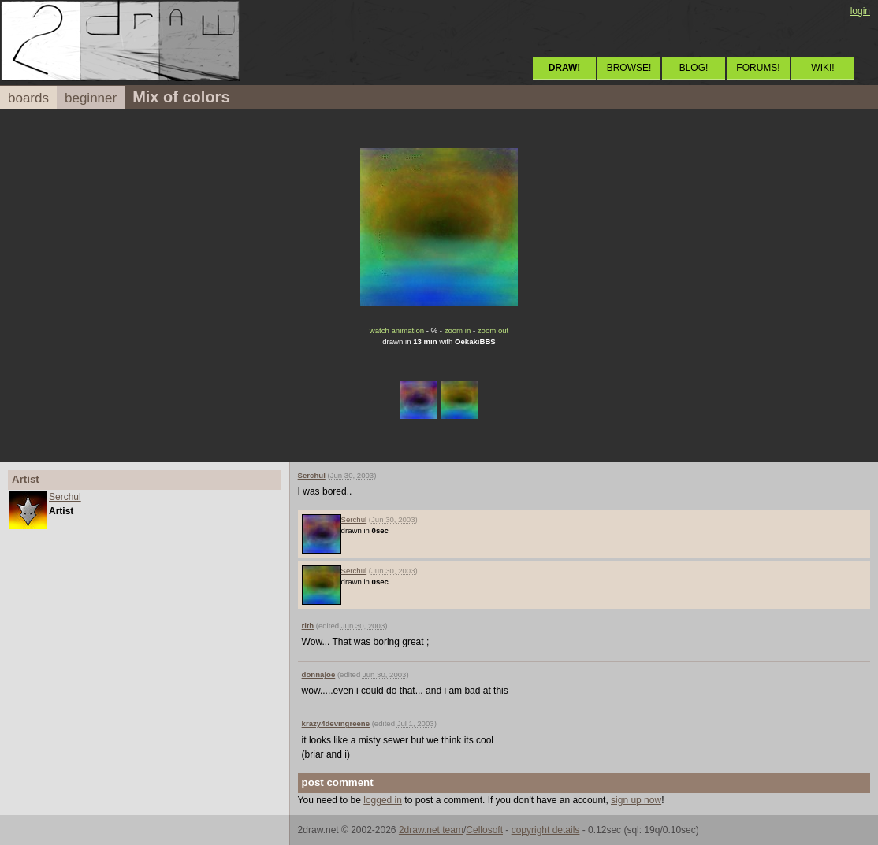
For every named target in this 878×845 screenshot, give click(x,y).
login (860, 11)
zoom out (493, 330)
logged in (382, 800)
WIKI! (822, 67)
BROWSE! (629, 67)
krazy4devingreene (336, 723)
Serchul (65, 496)
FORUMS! (757, 67)
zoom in (458, 330)
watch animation (397, 330)
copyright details (546, 830)
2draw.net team (431, 830)
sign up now (636, 800)
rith (308, 625)
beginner (91, 98)
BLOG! (694, 67)
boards (28, 98)
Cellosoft (484, 830)
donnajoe (319, 674)
